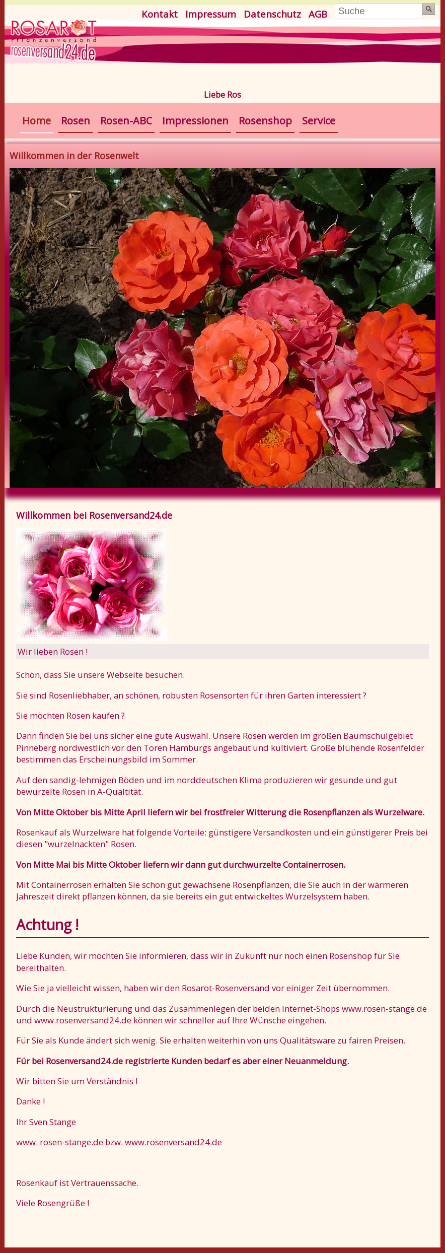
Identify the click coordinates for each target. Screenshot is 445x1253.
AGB (318, 14)
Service (318, 120)
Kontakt (159, 14)
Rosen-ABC (126, 120)
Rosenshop (265, 120)
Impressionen (195, 120)
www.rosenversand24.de (173, 1142)
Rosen (75, 120)
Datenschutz (272, 14)
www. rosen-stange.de (59, 1142)
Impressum (210, 14)
